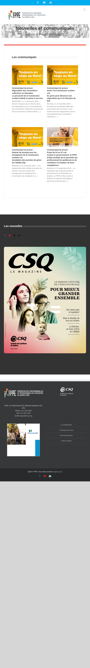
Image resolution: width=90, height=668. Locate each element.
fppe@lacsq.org (26, 416)
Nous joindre (66, 441)
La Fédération (66, 425)
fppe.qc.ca (57, 472)
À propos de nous (66, 430)
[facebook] (5, 235)
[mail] (19, 235)
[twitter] (14, 235)
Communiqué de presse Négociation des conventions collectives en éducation (27, 93)
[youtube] (10, 235)
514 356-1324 (25, 413)
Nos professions (67, 435)
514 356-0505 (26, 411)
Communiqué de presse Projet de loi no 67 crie (62, 157)
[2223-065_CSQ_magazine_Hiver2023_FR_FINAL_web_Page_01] (45, 248)
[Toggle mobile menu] (84, 9)
